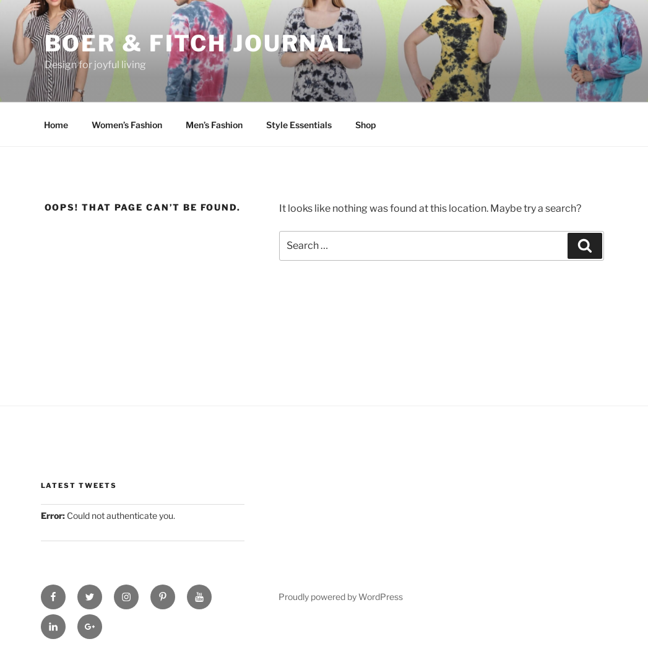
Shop (365, 125)
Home (56, 125)
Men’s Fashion (214, 125)
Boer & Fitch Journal (199, 43)
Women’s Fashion (127, 125)
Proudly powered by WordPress (341, 596)
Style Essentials (299, 125)
